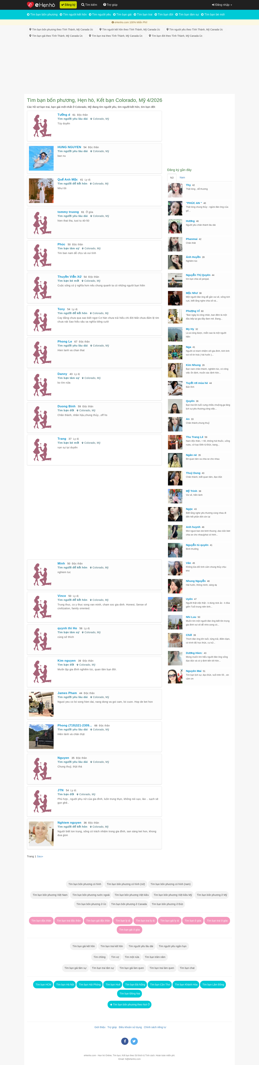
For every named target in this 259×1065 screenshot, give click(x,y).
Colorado (98, 118)
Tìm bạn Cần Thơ (159, 984)
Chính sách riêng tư (154, 1027)
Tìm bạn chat (187, 968)
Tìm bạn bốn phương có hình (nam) (170, 884)
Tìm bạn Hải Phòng (89, 984)
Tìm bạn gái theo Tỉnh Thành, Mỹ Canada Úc (56, 35)
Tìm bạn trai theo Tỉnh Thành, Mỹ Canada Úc (116, 35)
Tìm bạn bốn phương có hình (85, 884)
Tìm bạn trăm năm (155, 957)
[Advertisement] (129, 67)
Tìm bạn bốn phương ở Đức (167, 904)
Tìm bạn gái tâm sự (75, 968)
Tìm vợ (115, 957)
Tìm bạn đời (164, 14)
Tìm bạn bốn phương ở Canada (129, 904)
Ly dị (87, 179)
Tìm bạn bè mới (213, 14)
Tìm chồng (99, 957)
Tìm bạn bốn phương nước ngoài (91, 894)
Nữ (172, 177)
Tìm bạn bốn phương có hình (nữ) (126, 884)
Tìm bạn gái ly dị (170, 920)
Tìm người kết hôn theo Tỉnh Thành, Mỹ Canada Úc (130, 29)
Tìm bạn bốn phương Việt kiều (131, 894)
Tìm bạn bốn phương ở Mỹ (211, 894)
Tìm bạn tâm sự (187, 14)
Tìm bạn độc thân (41, 920)
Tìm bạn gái (122, 14)
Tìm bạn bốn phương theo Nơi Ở (129, 1004)
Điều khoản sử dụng (129, 1027)
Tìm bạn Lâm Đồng (213, 984)
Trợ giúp (111, 1027)
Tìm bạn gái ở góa (129, 929)
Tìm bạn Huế (112, 984)
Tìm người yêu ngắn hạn (172, 946)
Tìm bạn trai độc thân (68, 920)
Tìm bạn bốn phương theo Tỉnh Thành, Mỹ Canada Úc (61, 29)
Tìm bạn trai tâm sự (103, 968)
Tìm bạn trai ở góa (217, 920)
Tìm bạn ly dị (123, 920)
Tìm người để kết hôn (72, 183)
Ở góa (89, 212)
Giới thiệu (99, 1027)
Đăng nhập (222, 4)
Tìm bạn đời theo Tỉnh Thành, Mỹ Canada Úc (176, 35)
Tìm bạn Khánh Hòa (185, 984)
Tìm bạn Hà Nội (65, 984)
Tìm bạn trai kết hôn (112, 946)
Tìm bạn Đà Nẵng (135, 984)
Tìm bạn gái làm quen (132, 968)
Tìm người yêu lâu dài (73, 118)
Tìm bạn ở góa (193, 920)
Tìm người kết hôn (73, 14)
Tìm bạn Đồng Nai (129, 993)
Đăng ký (68, 4)
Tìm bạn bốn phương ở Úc (91, 904)
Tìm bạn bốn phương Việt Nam (49, 894)
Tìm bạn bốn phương (42, 14)
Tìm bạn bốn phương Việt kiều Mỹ (172, 894)
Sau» (40, 856)
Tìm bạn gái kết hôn (84, 946)
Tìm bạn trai (143, 14)
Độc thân (82, 114)
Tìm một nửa (132, 957)
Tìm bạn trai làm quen (162, 968)
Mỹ (107, 118)
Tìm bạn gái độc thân (98, 920)
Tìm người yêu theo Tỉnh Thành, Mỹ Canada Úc (195, 29)
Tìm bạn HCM (43, 984)
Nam (182, 177)
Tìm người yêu (100, 14)
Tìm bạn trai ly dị (145, 920)
